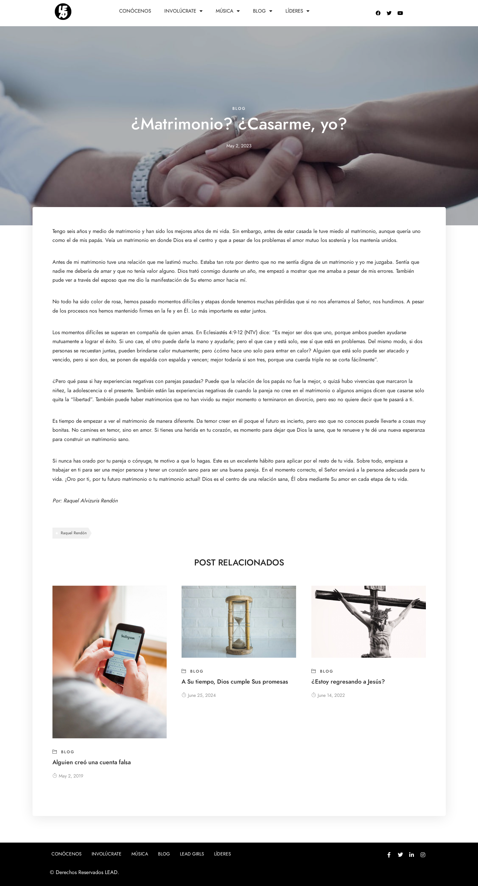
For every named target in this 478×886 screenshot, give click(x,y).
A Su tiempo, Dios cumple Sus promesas (235, 681)
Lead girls (192, 854)
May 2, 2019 (67, 776)
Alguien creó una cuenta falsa (91, 762)
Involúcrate (183, 11)
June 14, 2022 (328, 695)
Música (228, 11)
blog (239, 108)
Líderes (297, 11)
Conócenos (135, 11)
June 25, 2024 (199, 695)
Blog (262, 11)
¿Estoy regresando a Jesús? (348, 681)
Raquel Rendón (74, 533)
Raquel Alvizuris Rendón (91, 500)
